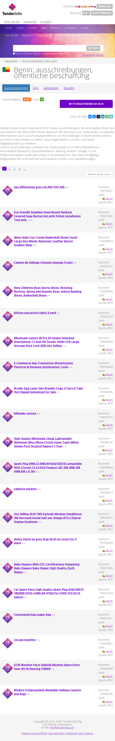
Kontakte (45, 21)
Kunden (85, 27)
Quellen (33, 27)
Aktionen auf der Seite (99, 174)
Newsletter (30, 21)
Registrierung (102, 13)
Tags (43, 27)
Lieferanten (71, 27)
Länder (8, 27)
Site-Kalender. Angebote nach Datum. (71, 733)
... (24, 169)
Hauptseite (11, 61)
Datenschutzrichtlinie (34, 733)
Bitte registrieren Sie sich (86, 104)
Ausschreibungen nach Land (39, 61)
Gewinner (55, 27)
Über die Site (12, 21)
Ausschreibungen (16, 88)
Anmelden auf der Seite (68, 35)
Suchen (20, 27)
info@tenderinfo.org (62, 727)
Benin (109, 198)
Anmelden (104, 6)
